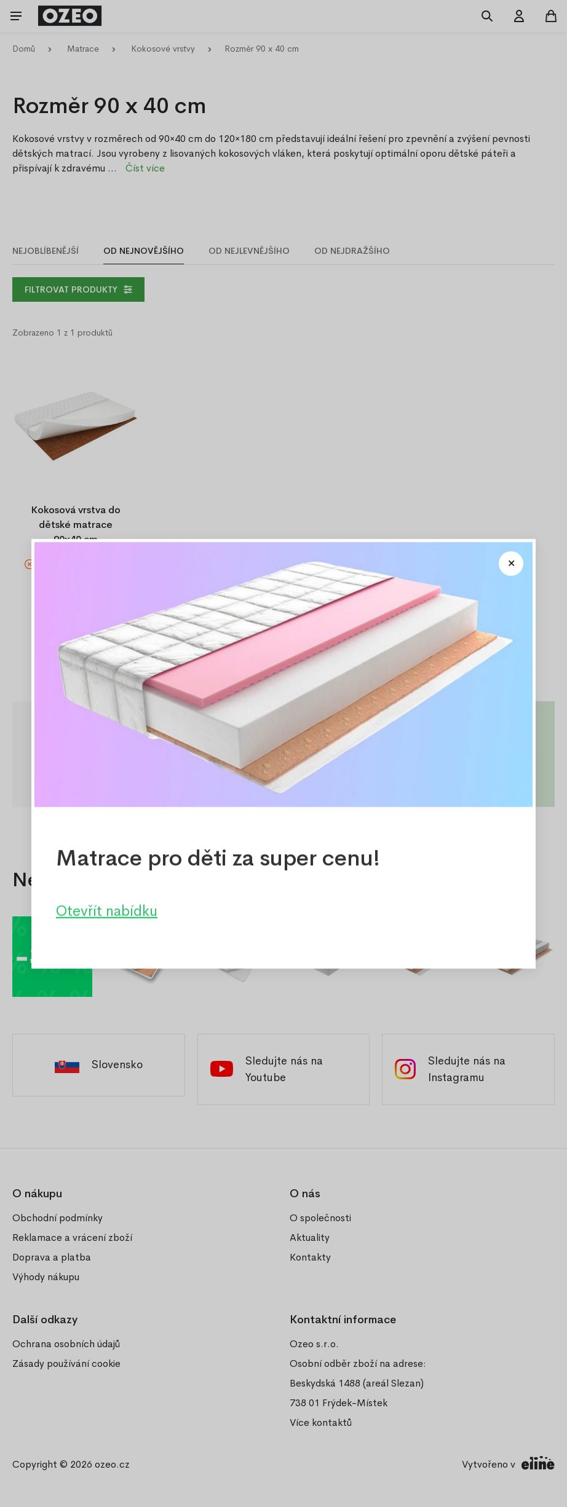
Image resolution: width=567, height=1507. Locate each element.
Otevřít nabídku (106, 910)
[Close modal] (511, 563)
